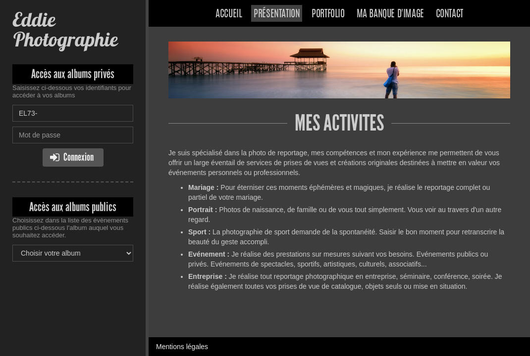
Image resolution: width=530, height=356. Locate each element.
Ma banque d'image (390, 14)
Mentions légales (182, 347)
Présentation (277, 14)
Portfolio (328, 14)
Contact (449, 14)
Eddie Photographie (64, 29)
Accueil (228, 14)
